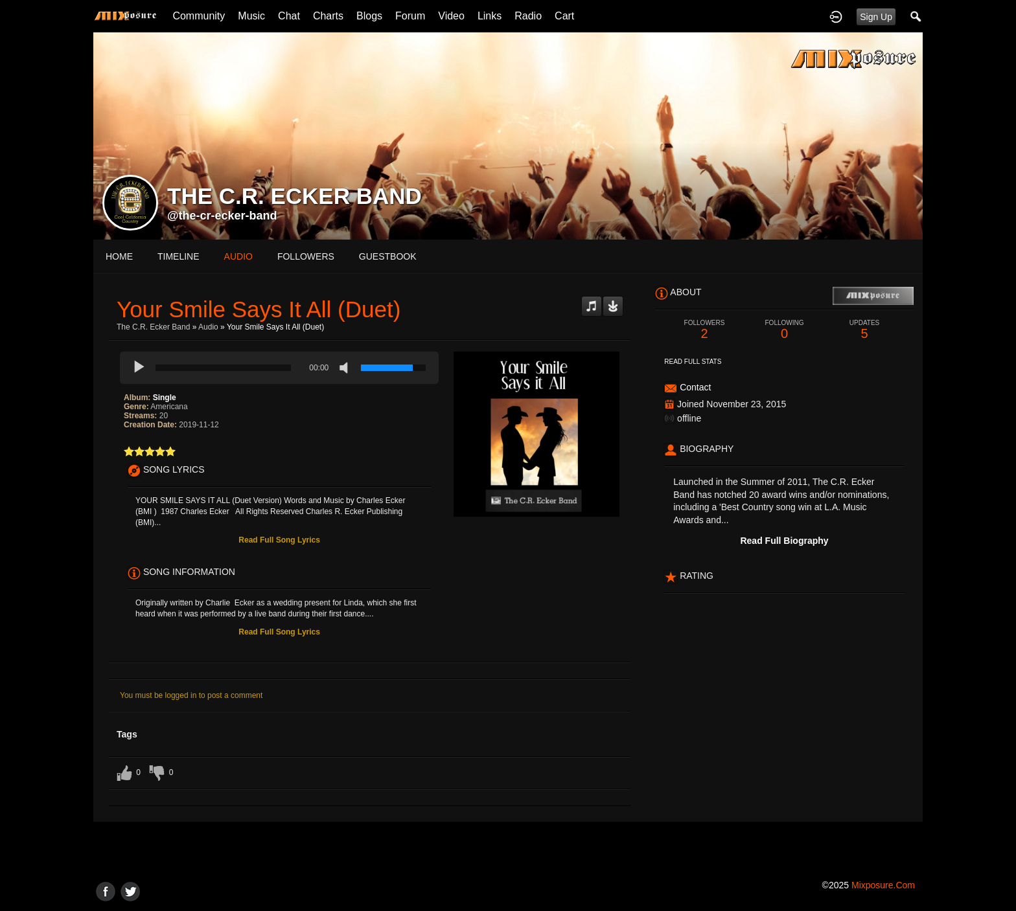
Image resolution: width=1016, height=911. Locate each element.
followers (305, 256)
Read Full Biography (784, 540)
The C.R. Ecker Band (153, 327)
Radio (528, 15)
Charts (328, 15)
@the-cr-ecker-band (222, 215)
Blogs (369, 15)
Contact (695, 387)
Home (119, 256)
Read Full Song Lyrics (279, 540)
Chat (289, 15)
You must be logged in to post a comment (191, 695)
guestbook (388, 256)
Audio (208, 327)
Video (451, 15)
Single (164, 397)
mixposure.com (883, 885)
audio (238, 256)
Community (198, 15)
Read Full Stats (692, 361)
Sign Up (876, 17)
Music (251, 15)
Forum (410, 15)
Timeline (178, 256)
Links (490, 15)
